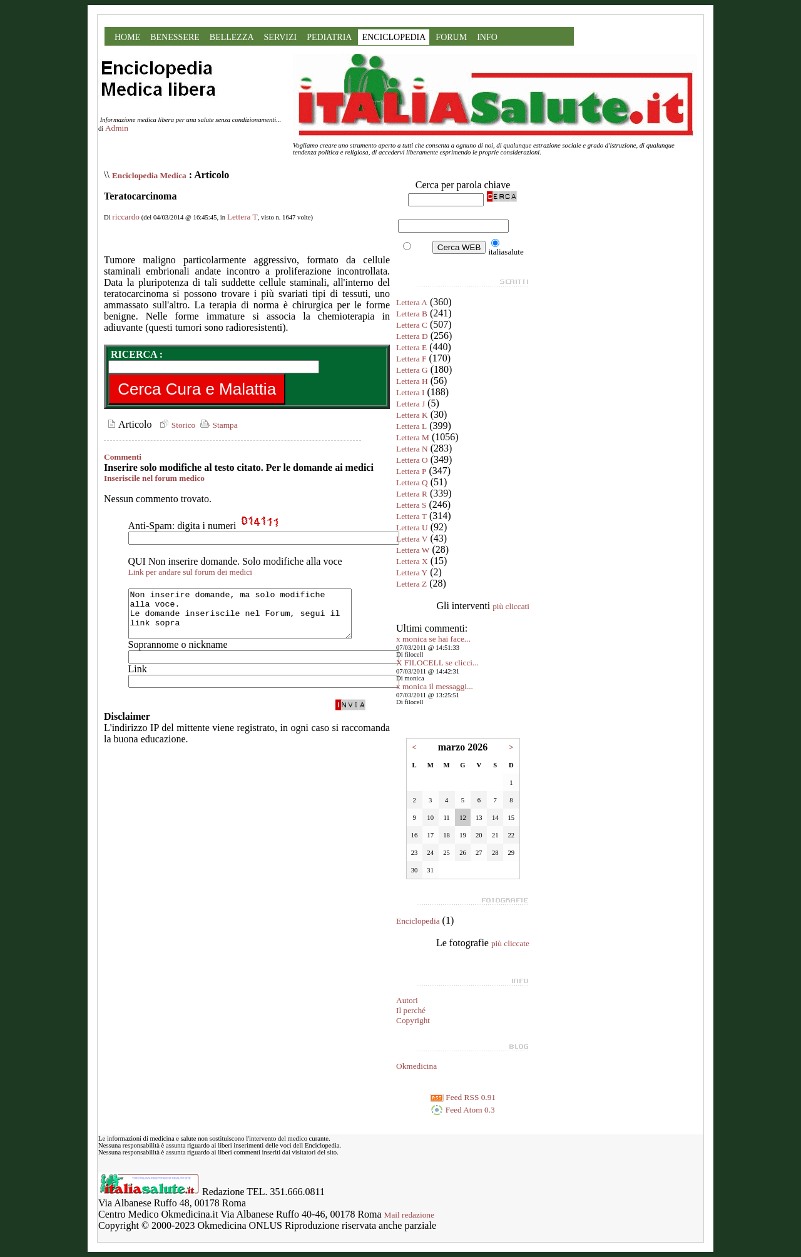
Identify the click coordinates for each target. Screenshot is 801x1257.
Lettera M (412, 437)
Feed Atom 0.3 (462, 1109)
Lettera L (411, 426)
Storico (175, 425)
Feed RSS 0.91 (463, 1097)
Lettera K (412, 415)
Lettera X (412, 561)
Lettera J (410, 403)
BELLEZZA (232, 37)
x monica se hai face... (433, 639)
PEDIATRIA (329, 37)
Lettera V (411, 538)
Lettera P (411, 471)
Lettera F (411, 358)
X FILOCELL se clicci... (437, 662)
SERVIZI (280, 37)
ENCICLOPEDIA (394, 37)
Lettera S (411, 505)
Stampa (217, 425)
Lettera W (412, 550)
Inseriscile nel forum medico (154, 478)
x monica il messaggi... (434, 686)
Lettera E (411, 347)
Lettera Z (411, 583)
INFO (487, 37)
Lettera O (412, 460)
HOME (127, 37)
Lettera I (410, 392)
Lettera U (412, 527)
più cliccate (510, 943)
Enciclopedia (418, 921)
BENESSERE (175, 37)
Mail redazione (409, 1214)
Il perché (411, 1010)
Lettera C (411, 325)
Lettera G (412, 370)
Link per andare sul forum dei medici (190, 572)
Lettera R (411, 493)
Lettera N (412, 448)
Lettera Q (412, 482)
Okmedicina (416, 1066)
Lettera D (412, 336)
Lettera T (242, 216)
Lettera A (411, 302)
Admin (116, 128)
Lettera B (411, 313)
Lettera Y (411, 572)
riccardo (126, 216)
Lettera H (412, 381)
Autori (407, 1000)
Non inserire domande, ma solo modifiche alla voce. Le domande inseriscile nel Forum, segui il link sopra (253, 618)
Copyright (413, 1020)
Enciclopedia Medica (149, 175)
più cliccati (510, 606)
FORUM (451, 37)
